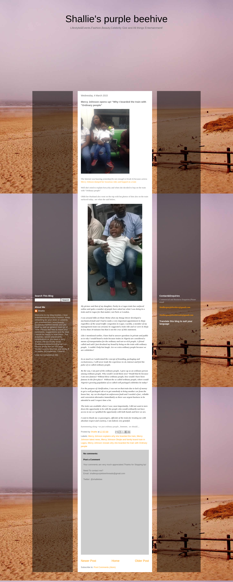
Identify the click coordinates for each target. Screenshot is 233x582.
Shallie (41, 311)
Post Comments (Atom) (105, 567)
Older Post (142, 560)
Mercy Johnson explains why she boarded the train (112, 436)
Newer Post (88, 560)
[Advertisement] (116, 61)
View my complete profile (46, 355)
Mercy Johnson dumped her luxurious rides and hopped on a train (108, 182)
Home (116, 560)
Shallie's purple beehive (116, 18)
